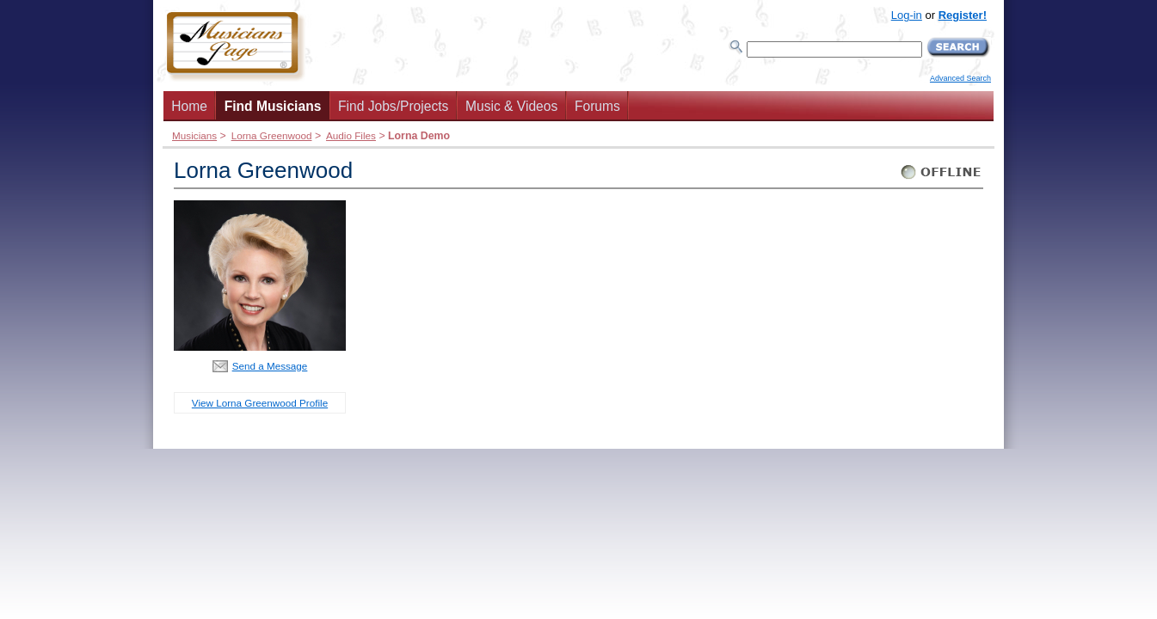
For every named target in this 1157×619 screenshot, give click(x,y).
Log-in (906, 15)
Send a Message (270, 365)
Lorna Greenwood (271, 135)
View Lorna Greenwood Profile (260, 402)
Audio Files (351, 135)
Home (189, 106)
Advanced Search (960, 78)
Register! (963, 15)
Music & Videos (511, 106)
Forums (597, 106)
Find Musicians (273, 106)
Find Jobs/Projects (393, 106)
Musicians (194, 135)
